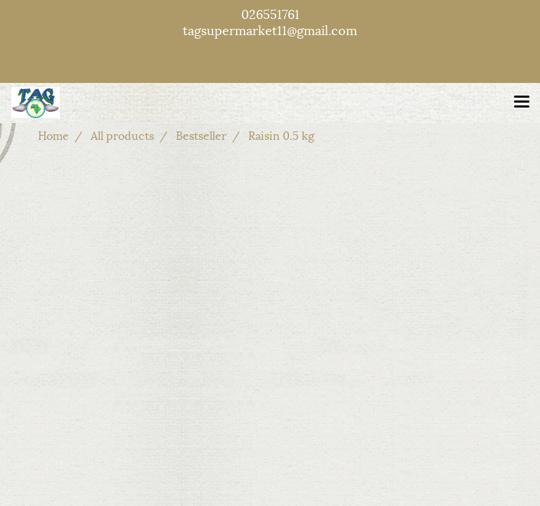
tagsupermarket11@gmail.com (270, 29)
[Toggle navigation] (521, 102)
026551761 (270, 13)
